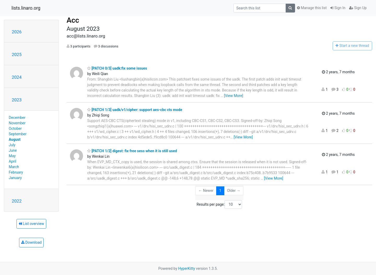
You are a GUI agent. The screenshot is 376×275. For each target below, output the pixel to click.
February (16, 172)
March (14, 167)
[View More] (233, 96)
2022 (17, 201)
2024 (17, 77)
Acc (73, 20)
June (13, 150)
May (12, 156)
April (12, 161)
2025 (17, 54)
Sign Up (358, 8)
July (12, 145)
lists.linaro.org (25, 8)
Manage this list (312, 8)
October (15, 128)
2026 (17, 31)
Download (31, 242)
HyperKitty (186, 268)
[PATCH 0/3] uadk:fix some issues (117, 68)
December (17, 117)
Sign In (337, 8)
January (15, 178)
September (18, 134)
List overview (31, 224)
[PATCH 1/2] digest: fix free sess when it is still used (132, 151)
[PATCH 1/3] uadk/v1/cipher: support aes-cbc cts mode (134, 110)
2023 (17, 99)
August (15, 139)
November (17, 123)
